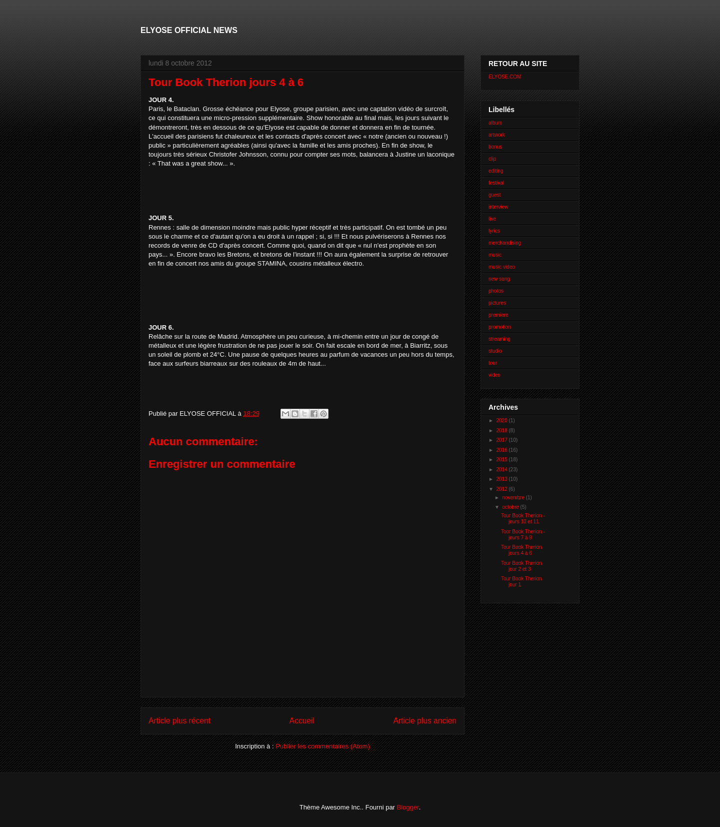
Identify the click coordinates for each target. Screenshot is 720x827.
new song (499, 279)
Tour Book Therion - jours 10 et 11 (523, 518)
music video (501, 267)
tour (492, 363)
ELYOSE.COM (504, 77)
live (492, 219)
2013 (502, 479)
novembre (514, 497)
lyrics (494, 231)
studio (495, 351)
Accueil (302, 720)
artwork (496, 135)
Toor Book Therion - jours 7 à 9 (523, 534)
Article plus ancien (424, 720)
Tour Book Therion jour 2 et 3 (521, 566)
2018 (502, 430)
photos (496, 291)
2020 (502, 420)
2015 (502, 459)
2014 (502, 469)
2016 (502, 450)
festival (496, 183)
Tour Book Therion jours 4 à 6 (521, 550)
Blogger (408, 807)
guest (494, 195)
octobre (511, 507)
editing (495, 171)
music (495, 255)
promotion (499, 327)
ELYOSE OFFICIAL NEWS (189, 30)
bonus (495, 147)
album (495, 123)
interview (498, 207)
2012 (502, 489)
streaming (499, 339)
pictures (497, 303)
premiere (498, 315)
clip (492, 159)
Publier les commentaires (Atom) (323, 746)
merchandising (504, 243)
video (494, 375)
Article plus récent (179, 720)
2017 (502, 440)
